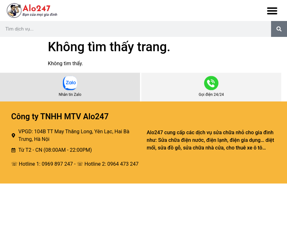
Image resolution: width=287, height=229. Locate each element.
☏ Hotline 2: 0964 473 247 (108, 164)
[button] (272, 10)
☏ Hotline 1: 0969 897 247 (42, 164)
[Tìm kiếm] (279, 29)
